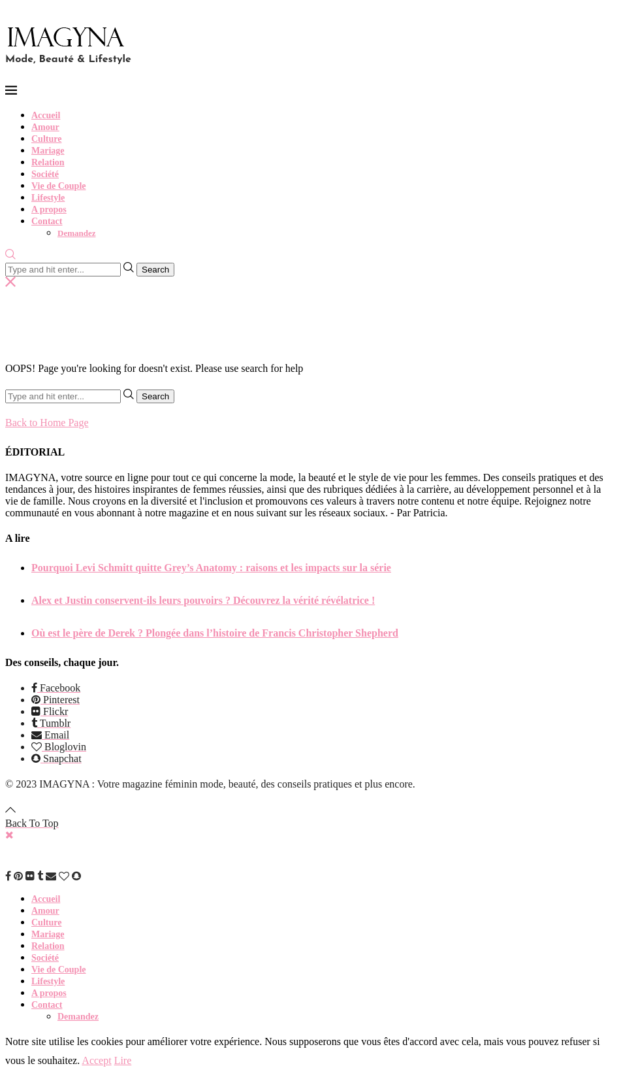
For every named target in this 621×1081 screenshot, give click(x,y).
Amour (45, 127)
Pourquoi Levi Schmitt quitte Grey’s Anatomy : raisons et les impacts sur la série (211, 567)
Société (45, 174)
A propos (49, 209)
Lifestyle (48, 198)
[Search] (10, 255)
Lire (123, 1060)
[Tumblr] (51, 723)
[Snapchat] (56, 758)
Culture (46, 139)
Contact (46, 221)
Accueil (45, 115)
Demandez (76, 233)
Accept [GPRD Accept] (96, 1060)
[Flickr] (49, 711)
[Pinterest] (55, 699)
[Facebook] (55, 687)
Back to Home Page (47, 422)
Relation (48, 162)
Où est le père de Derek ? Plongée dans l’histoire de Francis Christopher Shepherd (214, 633)
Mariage (48, 151)
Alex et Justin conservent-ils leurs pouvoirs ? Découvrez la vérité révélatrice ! (203, 600)
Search (155, 269)
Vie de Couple (58, 186)
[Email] (50, 734)
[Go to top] (32, 817)
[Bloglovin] (58, 746)
